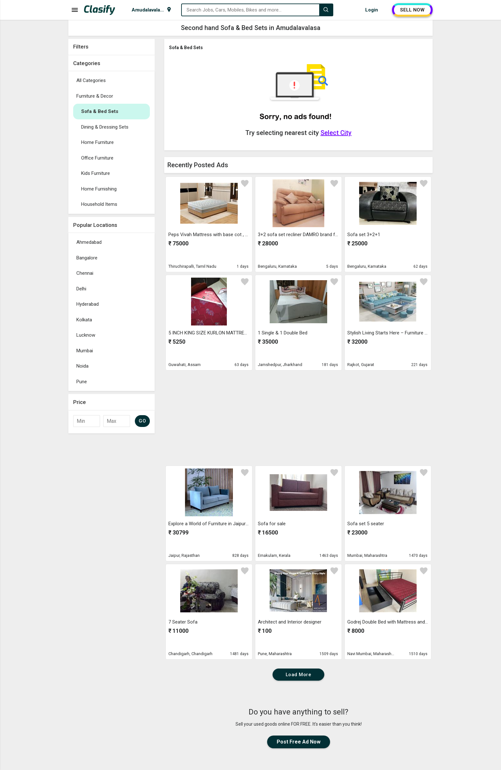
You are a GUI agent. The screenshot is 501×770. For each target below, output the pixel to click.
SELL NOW (412, 10)
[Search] (326, 10)
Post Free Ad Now (298, 742)
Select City (335, 133)
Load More (299, 674)
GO (142, 421)
